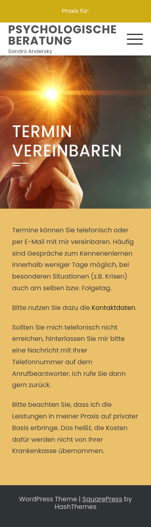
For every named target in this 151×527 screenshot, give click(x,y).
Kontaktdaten (113, 307)
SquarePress (102, 499)
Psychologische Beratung (62, 35)
